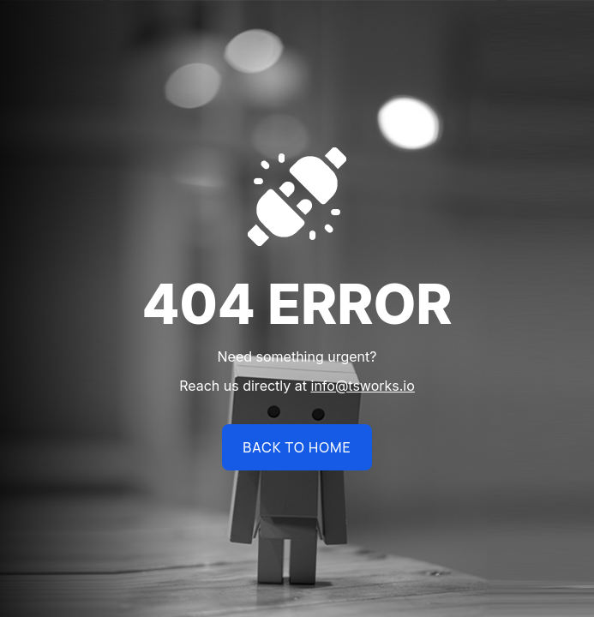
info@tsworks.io (363, 385)
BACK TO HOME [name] (297, 447)
